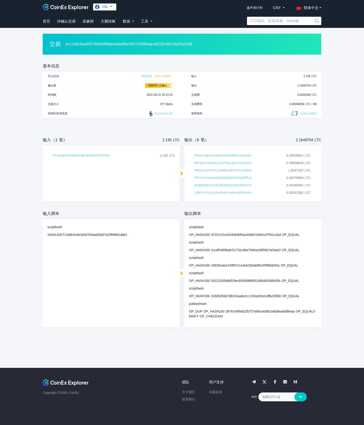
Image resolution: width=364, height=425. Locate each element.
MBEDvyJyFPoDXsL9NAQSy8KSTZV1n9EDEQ (223, 170)
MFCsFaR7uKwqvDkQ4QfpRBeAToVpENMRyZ (223, 178)
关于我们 (188, 392)
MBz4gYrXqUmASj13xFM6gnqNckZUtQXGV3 (223, 163)
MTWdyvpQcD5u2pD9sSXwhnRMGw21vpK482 (223, 155)
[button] (306, 7)
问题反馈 (215, 392)
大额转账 (108, 21)
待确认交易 (66, 21)
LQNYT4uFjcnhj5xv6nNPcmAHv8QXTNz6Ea (223, 192)
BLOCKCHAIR (160, 113)
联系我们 (188, 399)
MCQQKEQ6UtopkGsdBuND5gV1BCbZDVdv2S (223, 185)
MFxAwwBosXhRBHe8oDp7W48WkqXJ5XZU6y (81, 155)
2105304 (146, 76)
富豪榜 (88, 21)
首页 (46, 21)
